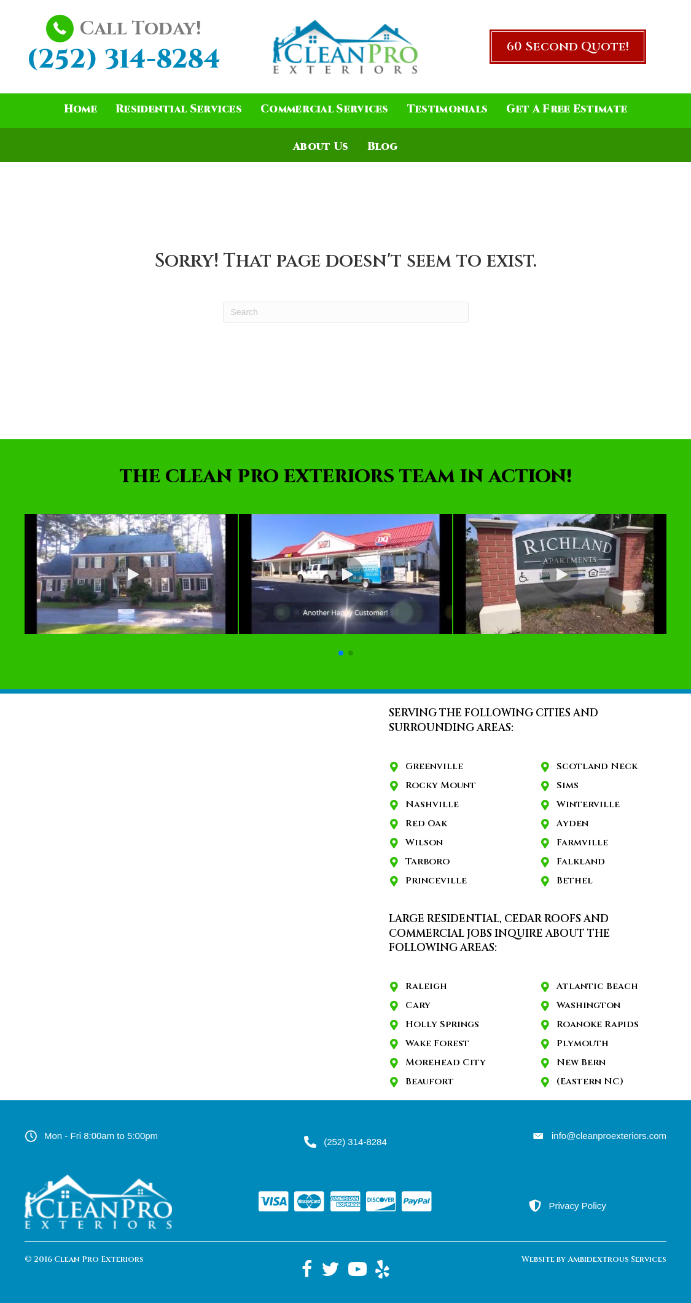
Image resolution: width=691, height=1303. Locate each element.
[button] (567, 46)
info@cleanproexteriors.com (609, 1135)
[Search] (346, 312)
